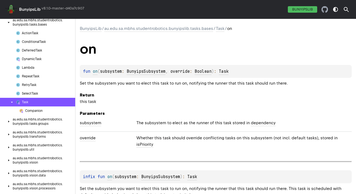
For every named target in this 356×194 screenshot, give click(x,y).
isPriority (144, 144)
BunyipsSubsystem (146, 71)
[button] (346, 9)
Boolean (203, 71)
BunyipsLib (30, 9)
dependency (263, 122)
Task (220, 28)
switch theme (335, 9)
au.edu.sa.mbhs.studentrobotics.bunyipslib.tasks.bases (158, 28)
